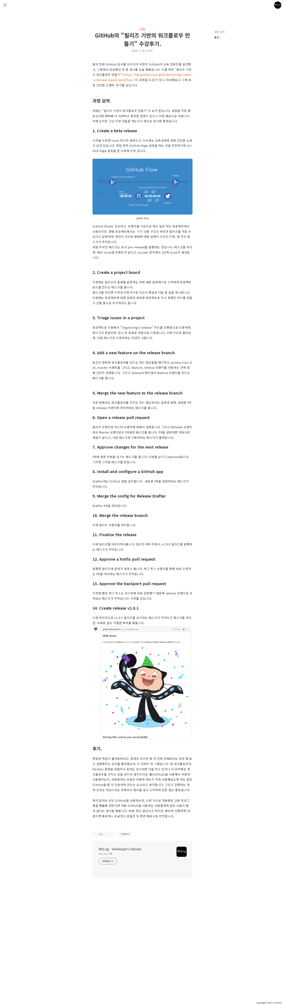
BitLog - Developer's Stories (120, 959)
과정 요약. (220, 32)
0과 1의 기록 (105, 964)
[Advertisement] (142, 87)
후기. (217, 37)
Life (142, 29)
